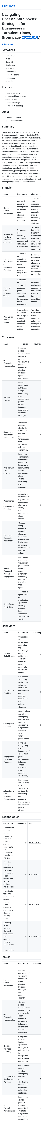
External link (7, 44)
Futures (8, 6)
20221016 (30, 37)
